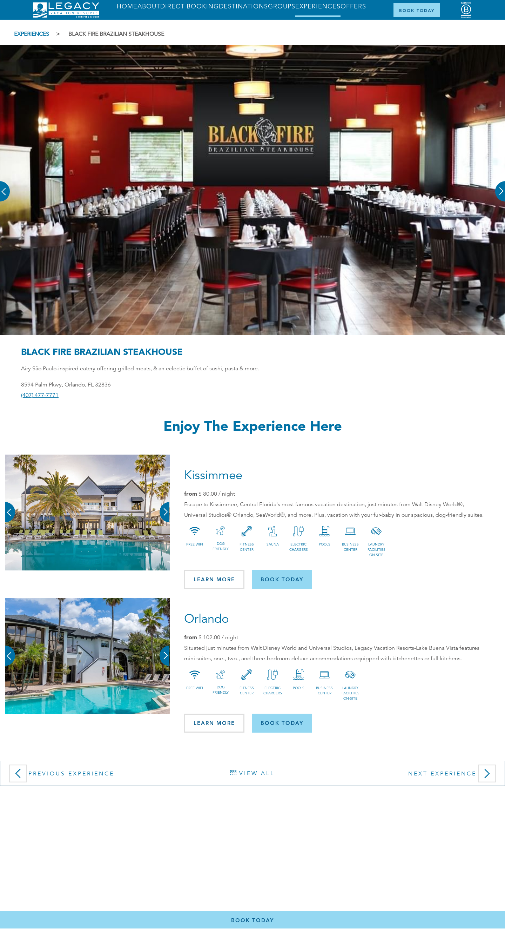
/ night (216, 493)
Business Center (350, 547)
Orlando (206, 618)
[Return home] (66, 16)
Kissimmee (213, 475)
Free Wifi (194, 544)
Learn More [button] (214, 579)
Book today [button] (282, 579)
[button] (5, 186)
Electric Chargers (298, 547)
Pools (324, 544)
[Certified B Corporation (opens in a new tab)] (466, 10)
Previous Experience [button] (60, 775)
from (190, 493)
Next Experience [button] (453, 775)
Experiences (31, 34)
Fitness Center (247, 547)
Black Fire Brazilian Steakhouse (116, 34)
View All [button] (252, 773)
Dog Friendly (221, 546)
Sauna (273, 544)
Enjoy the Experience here (252, 426)
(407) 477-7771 (40, 395)
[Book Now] (416, 10)
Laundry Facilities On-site (376, 549)
